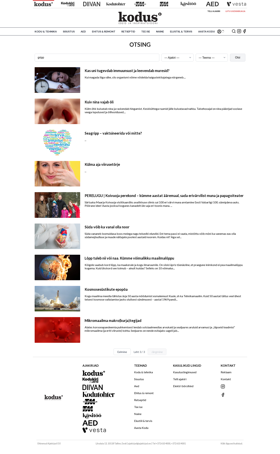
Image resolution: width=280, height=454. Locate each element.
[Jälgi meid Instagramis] (239, 31)
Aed (83, 31)
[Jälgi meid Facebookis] (244, 31)
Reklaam (226, 372)
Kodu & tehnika (46, 31)
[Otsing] (233, 31)
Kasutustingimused (184, 372)
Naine (160, 31)
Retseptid (128, 31)
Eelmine (122, 351)
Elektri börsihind (183, 386)
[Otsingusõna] (97, 57)
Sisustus (69, 31)
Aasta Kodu (206, 31)
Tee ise (145, 31)
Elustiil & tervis (181, 31)
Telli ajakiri (213, 11)
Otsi (237, 57)
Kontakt (226, 379)
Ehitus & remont (103, 31)
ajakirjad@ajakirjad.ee (139, 443)
